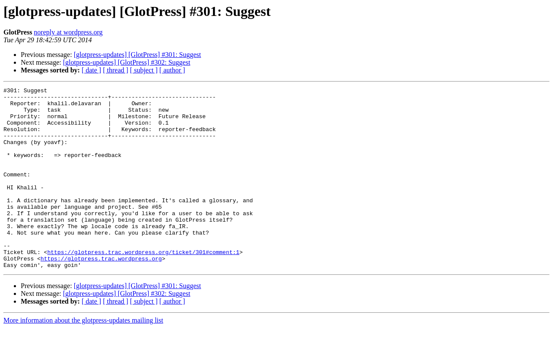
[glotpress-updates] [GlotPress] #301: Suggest (137, 54)
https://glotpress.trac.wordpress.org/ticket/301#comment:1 (143, 285)
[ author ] (172, 70)
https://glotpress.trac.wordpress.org (101, 293)
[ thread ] (115, 70)
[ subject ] (144, 70)
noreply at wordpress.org (68, 32)
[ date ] (91, 70)
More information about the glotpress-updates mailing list (83, 356)
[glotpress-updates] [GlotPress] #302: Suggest (127, 62)
